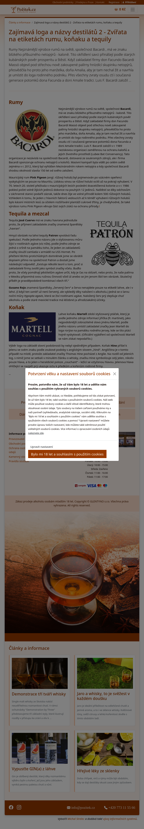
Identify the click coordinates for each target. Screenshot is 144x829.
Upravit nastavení (41, 447)
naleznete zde (36, 433)
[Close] (114, 374)
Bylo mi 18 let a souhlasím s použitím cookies (67, 454)
